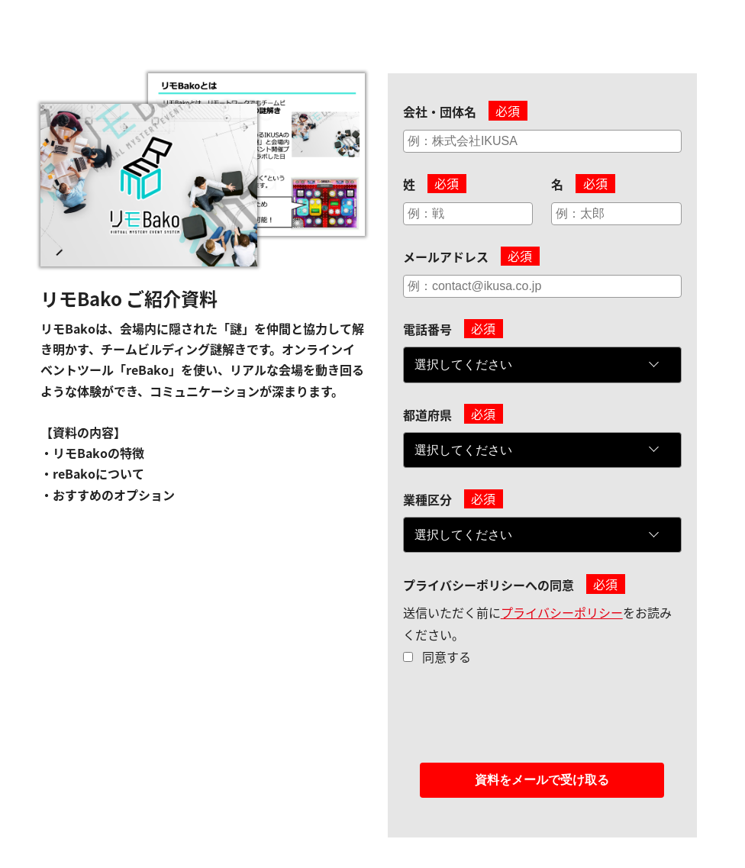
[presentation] (519, 724)
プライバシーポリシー (562, 612)
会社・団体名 (439, 111)
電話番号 (427, 329)
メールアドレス (446, 256)
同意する (446, 656)
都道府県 (427, 414)
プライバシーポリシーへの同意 (488, 585)
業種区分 (427, 499)
